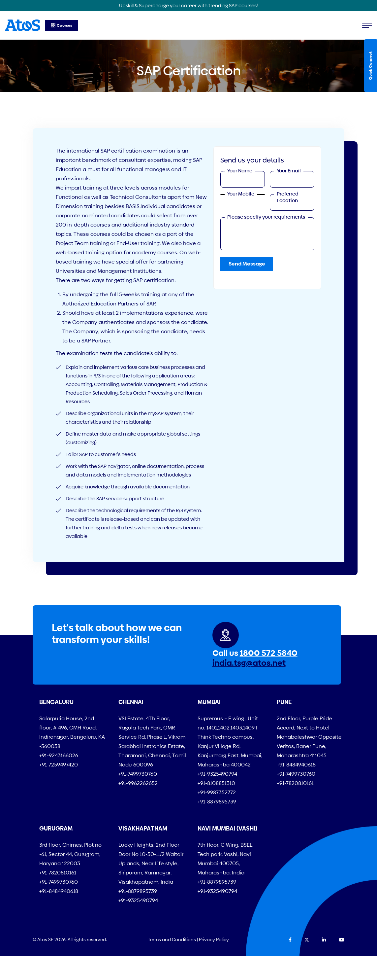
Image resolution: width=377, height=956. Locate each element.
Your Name (239, 170)
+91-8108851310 (216, 783)
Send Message (247, 263)
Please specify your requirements (266, 216)
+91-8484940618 (296, 764)
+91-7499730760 (137, 774)
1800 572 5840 (269, 653)
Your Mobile (240, 193)
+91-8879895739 (217, 801)
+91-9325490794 (217, 774)
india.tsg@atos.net (249, 663)
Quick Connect (370, 66)
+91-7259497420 (58, 764)
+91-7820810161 (295, 783)
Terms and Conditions (172, 939)
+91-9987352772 (217, 792)
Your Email (289, 170)
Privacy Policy (214, 939)
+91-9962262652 (138, 783)
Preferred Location (287, 197)
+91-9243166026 (58, 755)
